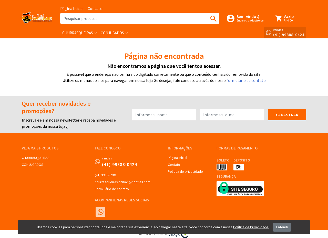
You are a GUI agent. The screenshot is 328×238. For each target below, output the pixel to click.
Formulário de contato (112, 189)
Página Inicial (72, 8)
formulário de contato (246, 80)
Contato (95, 8)
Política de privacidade (185, 171)
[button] (79, 32)
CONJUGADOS (32, 164)
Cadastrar (287, 114)
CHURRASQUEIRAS (35, 157)
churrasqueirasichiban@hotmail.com (122, 182)
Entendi (282, 227)
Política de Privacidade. (251, 227)
